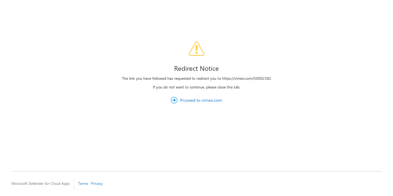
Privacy (97, 183)
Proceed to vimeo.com (201, 100)
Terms (83, 183)
